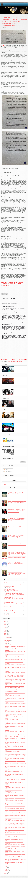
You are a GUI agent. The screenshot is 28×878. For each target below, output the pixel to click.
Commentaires (7, 471)
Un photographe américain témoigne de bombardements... (13, 791)
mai (6, 866)
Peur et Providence (8, 607)
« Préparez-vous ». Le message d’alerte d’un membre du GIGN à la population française (16, 519)
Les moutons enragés (9, 602)
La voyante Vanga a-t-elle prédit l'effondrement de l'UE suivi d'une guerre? (17, 544)
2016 (5, 631)
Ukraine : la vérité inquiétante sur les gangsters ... (15, 844)
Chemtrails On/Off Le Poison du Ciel (12, 832)
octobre (7, 639)
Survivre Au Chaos (8, 606)
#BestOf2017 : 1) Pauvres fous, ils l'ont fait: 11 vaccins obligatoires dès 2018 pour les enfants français (16, 511)
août (6, 641)
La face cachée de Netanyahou (11, 719)
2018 (5, 628)
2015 (5, 633)
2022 (5, 623)
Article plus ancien (23, 359)
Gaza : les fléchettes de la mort (11, 691)
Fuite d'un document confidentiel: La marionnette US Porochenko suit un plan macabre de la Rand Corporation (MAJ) (14, 21)
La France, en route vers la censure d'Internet (14, 675)
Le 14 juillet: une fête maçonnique (12, 744)
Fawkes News (9, 291)
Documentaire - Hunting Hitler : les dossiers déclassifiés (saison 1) (15, 493)
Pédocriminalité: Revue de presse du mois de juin (15, 808)
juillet (6, 643)
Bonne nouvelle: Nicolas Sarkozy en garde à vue (15, 859)
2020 (5, 626)
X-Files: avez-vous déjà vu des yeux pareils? (14, 686)
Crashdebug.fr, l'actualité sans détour (13, 593)
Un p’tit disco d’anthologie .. (10, 612)
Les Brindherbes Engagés (10, 610)
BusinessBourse (8, 582)
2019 (5, 627)
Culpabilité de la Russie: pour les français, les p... (15, 687)
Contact (4, 484)
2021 (5, 624)
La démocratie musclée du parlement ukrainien (15, 679)
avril (6, 867)
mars (6, 869)
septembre (7, 640)
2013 (5, 873)
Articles (6, 469)
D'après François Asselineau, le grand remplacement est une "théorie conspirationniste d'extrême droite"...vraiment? (16, 537)
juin (6, 864)
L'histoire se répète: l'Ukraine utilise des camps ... (15, 754)
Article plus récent (5, 359)
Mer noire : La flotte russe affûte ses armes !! (14, 823)
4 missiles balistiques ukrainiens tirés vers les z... (15, 644)
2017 (5, 630)
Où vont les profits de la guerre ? (11, 590)
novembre (7, 637)
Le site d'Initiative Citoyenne (11, 614)
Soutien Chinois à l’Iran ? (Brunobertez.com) (14, 594)
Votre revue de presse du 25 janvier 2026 (13, 603)
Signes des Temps (8, 597)
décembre (7, 636)
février (6, 870)
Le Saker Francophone (9, 589)
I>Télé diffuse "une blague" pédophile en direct (15, 740)
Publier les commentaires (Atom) (15, 361)
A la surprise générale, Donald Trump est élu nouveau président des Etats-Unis (17, 501)
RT (5, 288)
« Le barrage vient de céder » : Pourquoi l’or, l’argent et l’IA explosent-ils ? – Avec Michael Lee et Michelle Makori (14, 585)
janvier (6, 872)
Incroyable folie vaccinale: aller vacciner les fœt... (15, 860)
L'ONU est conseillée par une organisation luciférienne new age (15, 563)
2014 (5, 634)
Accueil (13, 359)
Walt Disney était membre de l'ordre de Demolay (15, 736)
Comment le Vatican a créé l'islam (15, 526)
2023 (5, 621)
